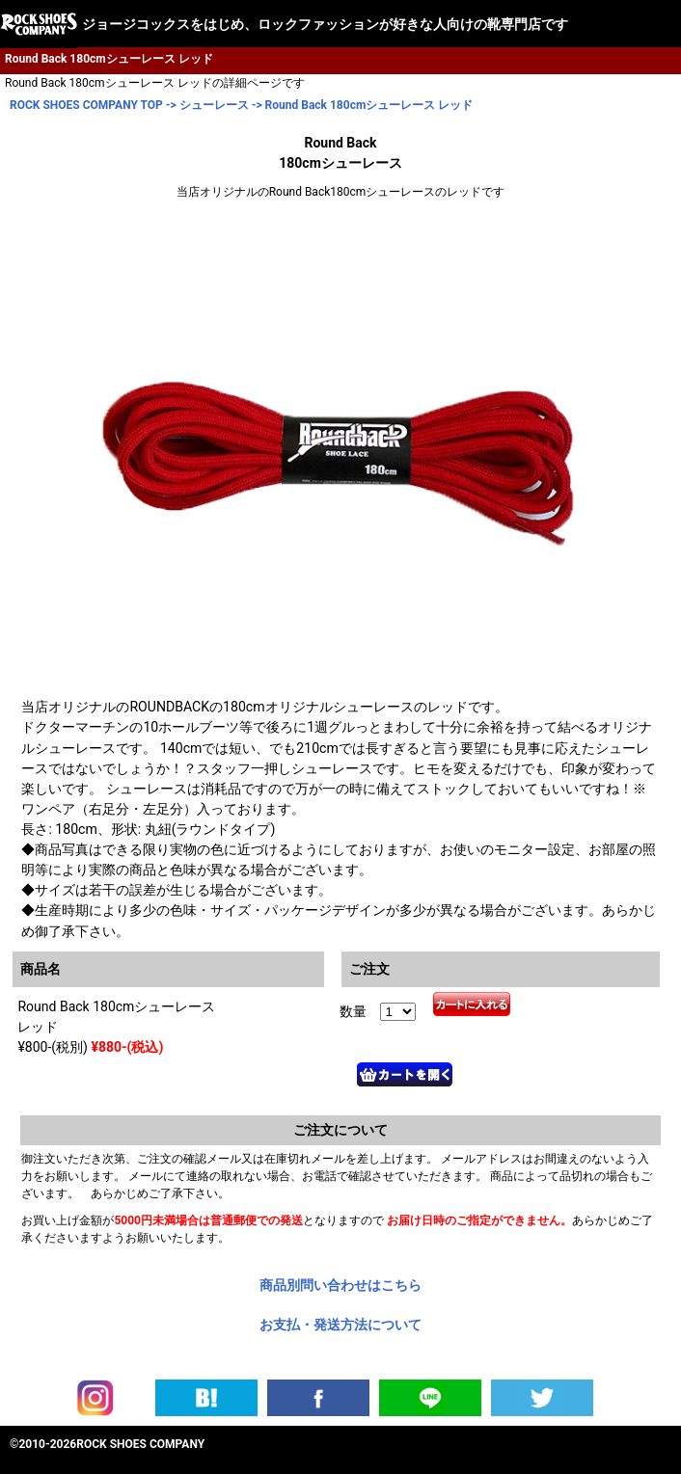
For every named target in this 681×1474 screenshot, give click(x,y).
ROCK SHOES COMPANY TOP (86, 105)
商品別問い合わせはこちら (340, 1285)
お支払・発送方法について (340, 1324)
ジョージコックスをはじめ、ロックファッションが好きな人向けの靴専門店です (325, 24)
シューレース (214, 105)
